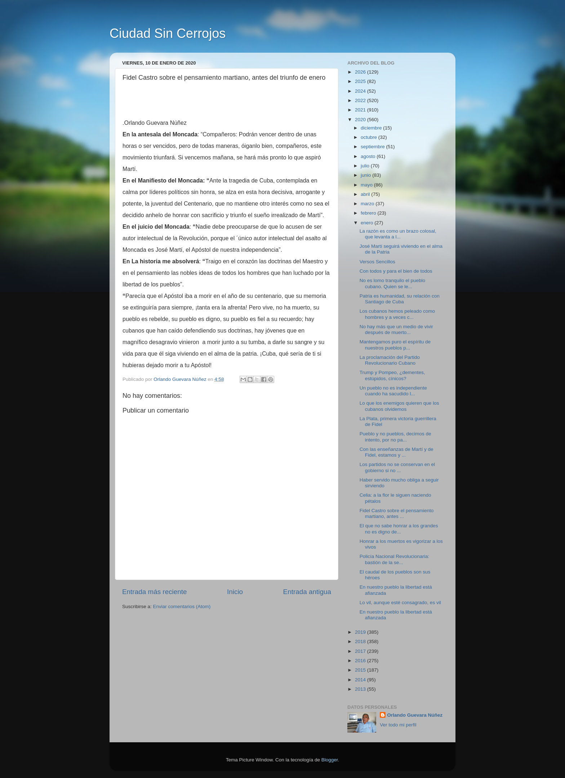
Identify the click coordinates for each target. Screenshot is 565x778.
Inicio (235, 591)
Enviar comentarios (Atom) (182, 606)
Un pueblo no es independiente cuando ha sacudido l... (393, 390)
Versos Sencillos (377, 261)
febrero (369, 213)
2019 (361, 632)
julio (366, 165)
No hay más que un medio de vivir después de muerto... (396, 329)
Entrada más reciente (154, 591)
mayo (367, 185)
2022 (361, 100)
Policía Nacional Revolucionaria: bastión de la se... (395, 559)
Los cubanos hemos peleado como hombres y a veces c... (397, 314)
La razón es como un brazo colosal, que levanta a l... (398, 233)
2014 (361, 679)
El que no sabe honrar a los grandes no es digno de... (399, 528)
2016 (361, 660)
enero (367, 222)
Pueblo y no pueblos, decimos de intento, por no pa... (395, 436)
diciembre (372, 128)
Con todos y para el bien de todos (396, 271)
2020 (361, 119)
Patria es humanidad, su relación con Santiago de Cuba (400, 298)
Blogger (329, 759)
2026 (361, 72)
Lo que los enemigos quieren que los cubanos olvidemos (399, 406)
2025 (361, 81)
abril (366, 194)
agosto (369, 156)
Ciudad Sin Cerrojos (168, 33)
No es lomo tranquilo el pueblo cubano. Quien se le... (392, 283)
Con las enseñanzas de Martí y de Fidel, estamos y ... (396, 452)
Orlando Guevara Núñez (414, 715)
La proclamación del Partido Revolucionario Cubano (390, 360)
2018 (361, 641)
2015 (361, 670)
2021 (361, 110)
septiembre (373, 146)
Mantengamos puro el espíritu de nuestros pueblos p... (395, 344)
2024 (361, 91)
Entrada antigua (307, 591)
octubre (369, 137)
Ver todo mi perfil (398, 725)
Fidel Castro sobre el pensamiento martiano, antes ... (397, 513)
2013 (361, 689)
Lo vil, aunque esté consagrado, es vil (400, 602)
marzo (368, 203)
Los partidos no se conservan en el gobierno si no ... (397, 467)
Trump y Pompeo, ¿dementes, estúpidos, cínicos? (392, 375)
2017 (361, 651)
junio (366, 175)
